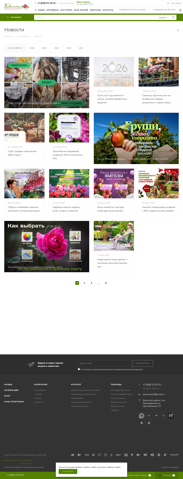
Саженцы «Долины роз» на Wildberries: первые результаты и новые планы (156, 99)
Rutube (171, 416)
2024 (57, 48)
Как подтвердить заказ (122, 394)
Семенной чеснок (79, 406)
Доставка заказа (119, 402)
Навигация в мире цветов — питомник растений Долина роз (112, 263)
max (142, 416)
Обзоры (115, 410)
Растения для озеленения (83, 394)
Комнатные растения (81, 402)
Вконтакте (149, 416)
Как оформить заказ (120, 390)
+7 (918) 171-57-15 (46, 3)
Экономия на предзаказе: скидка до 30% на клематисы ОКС (68, 155)
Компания (40, 384)
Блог (7, 396)
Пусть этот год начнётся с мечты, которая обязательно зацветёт (112, 99)
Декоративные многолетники (85, 390)
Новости (38, 394)
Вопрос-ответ (117, 406)
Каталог (76, 384)
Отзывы (38, 398)
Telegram (156, 416)
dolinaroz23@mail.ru (154, 394)
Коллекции (11, 390)
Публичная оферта (170, 467)
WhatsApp (142, 423)
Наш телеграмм (14, 401)
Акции (8, 384)
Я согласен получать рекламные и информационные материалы (111, 369)
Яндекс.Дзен (149, 423)
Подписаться (143, 363)
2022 (81, 48)
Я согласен (68, 471)
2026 (32, 48)
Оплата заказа (118, 398)
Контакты (38, 402)
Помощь (116, 384)
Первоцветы (77, 398)
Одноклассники (163, 416)
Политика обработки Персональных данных (24, 467)
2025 (45, 48)
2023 (69, 48)
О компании (40, 390)
